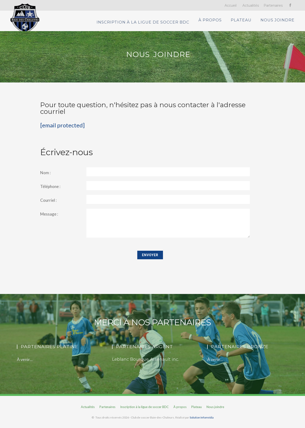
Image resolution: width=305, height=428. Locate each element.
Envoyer (150, 260)
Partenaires (273, 5)
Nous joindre (281, 23)
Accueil (230, 5)
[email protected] (62, 129)
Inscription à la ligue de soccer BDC (149, 23)
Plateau (245, 23)
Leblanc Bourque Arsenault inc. (145, 364)
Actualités (250, 5)
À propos (213, 23)
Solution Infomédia (202, 422)
